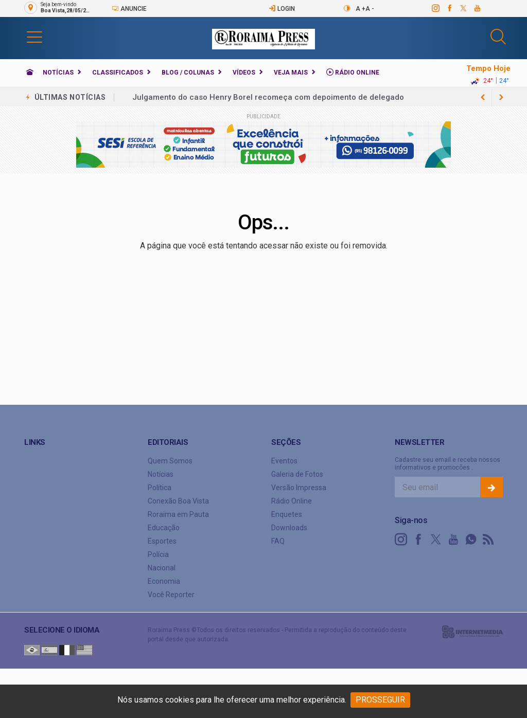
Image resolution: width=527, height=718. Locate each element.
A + (360, 8)
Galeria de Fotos (297, 474)
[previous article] (501, 97)
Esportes (162, 541)
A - (369, 8)
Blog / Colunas (188, 72)
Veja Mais (291, 72)
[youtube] (476, 8)
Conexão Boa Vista (178, 501)
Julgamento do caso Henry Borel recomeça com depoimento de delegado (268, 97)
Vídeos (244, 72)
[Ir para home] (30, 72)
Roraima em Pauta (178, 514)
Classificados (117, 72)
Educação (164, 528)
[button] (34, 36)
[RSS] (488, 539)
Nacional (161, 568)
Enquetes (286, 514)
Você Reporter (171, 594)
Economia (164, 581)
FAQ (278, 541)
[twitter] (463, 8)
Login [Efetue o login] (282, 8)
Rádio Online (352, 72)
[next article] (482, 97)
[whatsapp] (471, 539)
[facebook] (449, 8)
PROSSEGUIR (380, 700)
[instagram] (435, 8)
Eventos (284, 461)
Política (159, 487)
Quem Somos (170, 461)
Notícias (58, 72)
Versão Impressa (298, 487)
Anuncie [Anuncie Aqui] (129, 8)
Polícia (158, 554)
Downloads (289, 528)
